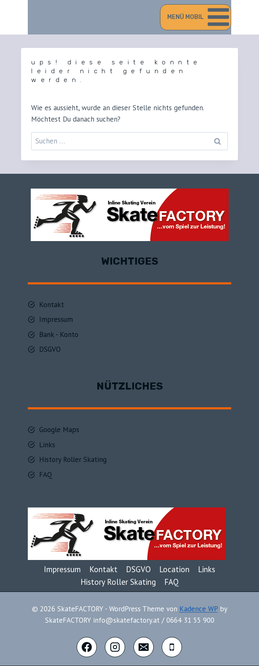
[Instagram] (115, 647)
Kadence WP (198, 608)
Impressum (62, 569)
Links (206, 569)
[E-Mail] (144, 647)
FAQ (171, 582)
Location (174, 569)
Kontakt (103, 569)
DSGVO (138, 569)
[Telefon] (172, 647)
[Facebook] (87, 647)
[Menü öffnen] (195, 17)
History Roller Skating (118, 582)
